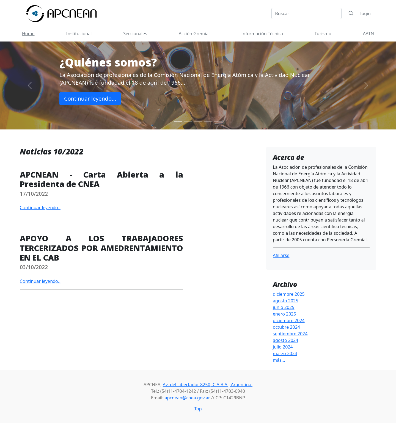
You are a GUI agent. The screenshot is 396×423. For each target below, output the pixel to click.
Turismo (323, 34)
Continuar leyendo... (90, 98)
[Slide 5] (218, 122)
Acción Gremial (194, 34)
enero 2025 (284, 314)
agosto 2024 (285, 340)
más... (279, 360)
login (365, 13)
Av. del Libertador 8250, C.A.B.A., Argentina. (207, 384)
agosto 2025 (285, 301)
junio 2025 (283, 307)
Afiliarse (281, 255)
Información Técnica (262, 34)
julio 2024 (283, 347)
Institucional (79, 34)
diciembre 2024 (289, 320)
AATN (368, 34)
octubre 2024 (286, 327)
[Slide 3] (198, 122)
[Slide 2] (188, 122)
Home (28, 34)
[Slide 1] (178, 122)
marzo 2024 (285, 353)
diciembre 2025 (289, 294)
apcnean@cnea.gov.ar (187, 398)
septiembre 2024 (290, 334)
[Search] (306, 13)
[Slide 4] (208, 122)
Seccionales (135, 34)
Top (198, 409)
